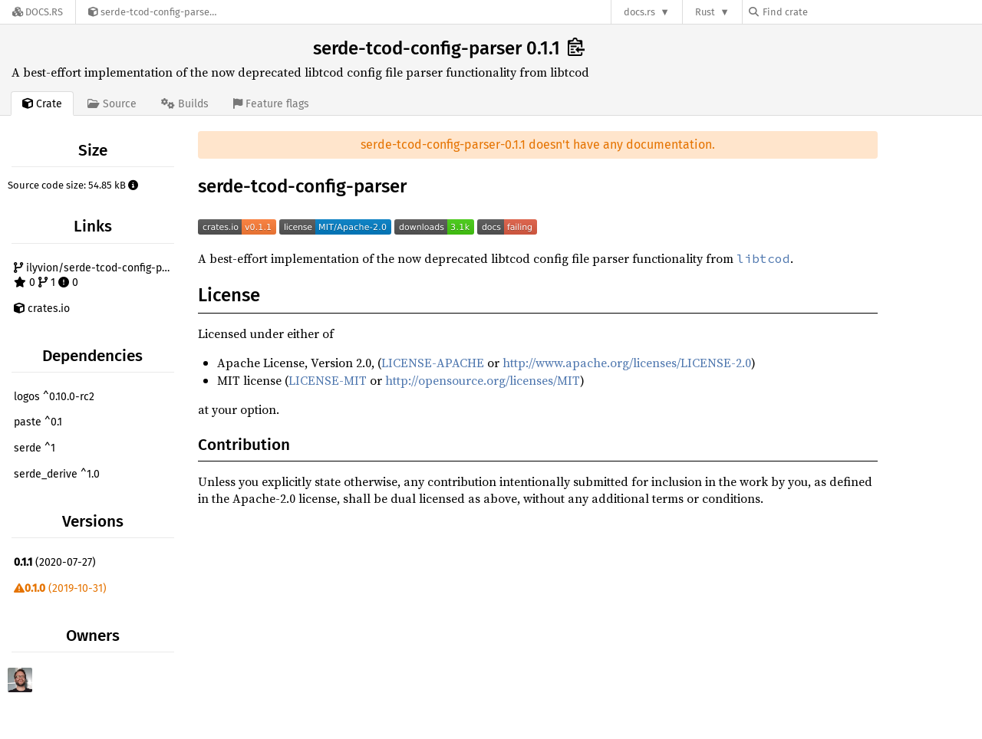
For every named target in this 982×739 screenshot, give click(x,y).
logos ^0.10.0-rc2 (54, 396)
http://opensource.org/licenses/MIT (482, 380)
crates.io (42, 308)
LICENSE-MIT (327, 380)
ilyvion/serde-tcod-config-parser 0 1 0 (96, 275)
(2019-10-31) (60, 588)
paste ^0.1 (38, 422)
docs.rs (639, 12)
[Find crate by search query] (825, 12)
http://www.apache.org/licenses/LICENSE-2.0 (627, 362)
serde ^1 (34, 448)
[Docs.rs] (37, 12)
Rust (705, 12)
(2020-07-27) (55, 562)
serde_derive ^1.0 (57, 474)
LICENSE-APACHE (432, 362)
